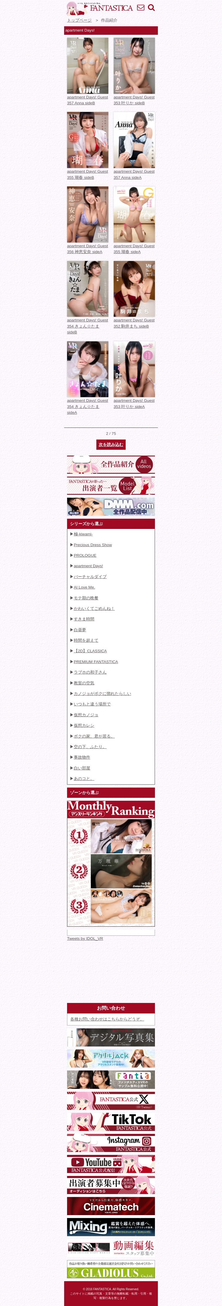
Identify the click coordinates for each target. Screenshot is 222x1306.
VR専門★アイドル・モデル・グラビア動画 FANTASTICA (99, 8)
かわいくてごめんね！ (94, 608)
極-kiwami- (83, 534)
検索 (151, 7)
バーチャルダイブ (90, 577)
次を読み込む (111, 444)
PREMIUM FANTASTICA (96, 662)
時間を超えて (86, 640)
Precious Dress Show (93, 545)
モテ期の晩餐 (86, 598)
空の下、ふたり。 (90, 747)
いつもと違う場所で (92, 704)
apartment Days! (88, 566)
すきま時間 (84, 619)
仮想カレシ (84, 725)
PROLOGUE (85, 555)
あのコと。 (84, 778)
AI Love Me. (84, 587)
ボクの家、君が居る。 (94, 736)
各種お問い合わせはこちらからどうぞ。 (107, 1019)
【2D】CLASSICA (90, 651)
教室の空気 (84, 683)
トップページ (79, 20)
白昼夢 (80, 630)
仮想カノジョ (86, 715)
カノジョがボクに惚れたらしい (102, 693)
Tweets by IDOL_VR (85, 938)
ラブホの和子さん (90, 672)
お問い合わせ (140, 7)
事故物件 (82, 757)
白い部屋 (82, 768)
